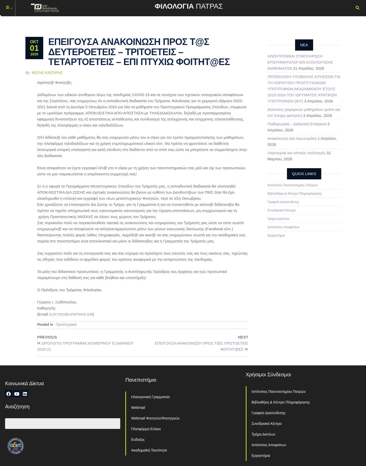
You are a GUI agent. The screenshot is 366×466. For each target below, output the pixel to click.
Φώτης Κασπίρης (47, 73)
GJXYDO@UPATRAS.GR (71, 314)
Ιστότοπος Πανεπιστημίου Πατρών (293, 185)
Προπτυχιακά (66, 324)
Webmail (138, 408)
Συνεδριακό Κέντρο (282, 210)
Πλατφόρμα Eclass (146, 429)
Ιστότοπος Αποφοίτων (284, 227)
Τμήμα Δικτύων (279, 219)
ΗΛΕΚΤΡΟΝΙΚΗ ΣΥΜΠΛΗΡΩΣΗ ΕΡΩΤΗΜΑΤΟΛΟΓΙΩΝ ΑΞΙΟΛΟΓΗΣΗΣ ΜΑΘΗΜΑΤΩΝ (300, 62)
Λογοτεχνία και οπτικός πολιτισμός (297, 153)
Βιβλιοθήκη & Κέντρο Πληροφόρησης (295, 193)
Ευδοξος (138, 440)
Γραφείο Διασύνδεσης (283, 202)
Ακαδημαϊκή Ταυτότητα (149, 450)
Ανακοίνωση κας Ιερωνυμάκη (292, 138)
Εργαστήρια (276, 235)
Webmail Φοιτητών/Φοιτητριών (155, 418)
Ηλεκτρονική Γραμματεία (150, 397)
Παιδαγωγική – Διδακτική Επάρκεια (297, 124)
